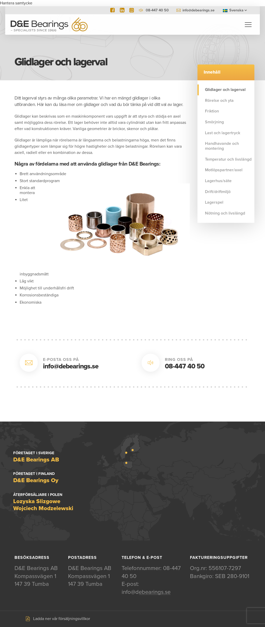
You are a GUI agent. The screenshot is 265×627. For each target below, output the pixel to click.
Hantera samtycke (16, 3)
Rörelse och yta (219, 100)
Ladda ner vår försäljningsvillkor (61, 619)
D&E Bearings (49, 24)
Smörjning (214, 122)
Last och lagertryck (222, 133)
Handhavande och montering (222, 146)
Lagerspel (214, 202)
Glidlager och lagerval (225, 89)
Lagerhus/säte (218, 180)
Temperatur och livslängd (228, 159)
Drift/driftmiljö (218, 191)
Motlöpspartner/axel (223, 170)
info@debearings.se (198, 10)
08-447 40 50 (184, 366)
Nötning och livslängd (225, 213)
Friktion (212, 111)
